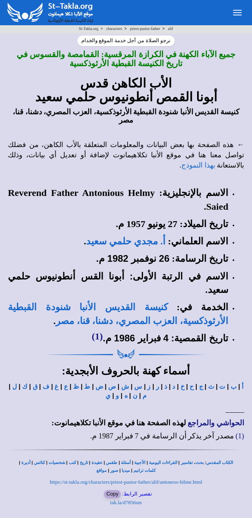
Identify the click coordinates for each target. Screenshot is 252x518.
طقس (111, 462)
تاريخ (84, 462)
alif (170, 28)
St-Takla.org (88, 28)
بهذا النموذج (198, 165)
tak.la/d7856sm (126, 502)
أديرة (25, 462)
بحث (200, 462)
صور (114, 470)
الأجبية (139, 462)
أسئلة (126, 462)
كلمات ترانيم (145, 470)
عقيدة (97, 462)
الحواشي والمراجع (216, 423)
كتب (72, 462)
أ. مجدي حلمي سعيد (125, 241)
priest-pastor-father (145, 28)
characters (114, 28)
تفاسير (187, 462)
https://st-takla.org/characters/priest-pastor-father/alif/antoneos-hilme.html (126, 482)
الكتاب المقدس (219, 462)
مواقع (101, 470)
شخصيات (57, 462)
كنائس (39, 462)
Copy (112, 494)
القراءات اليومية (163, 462)
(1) (97, 336)
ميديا (126, 470)
